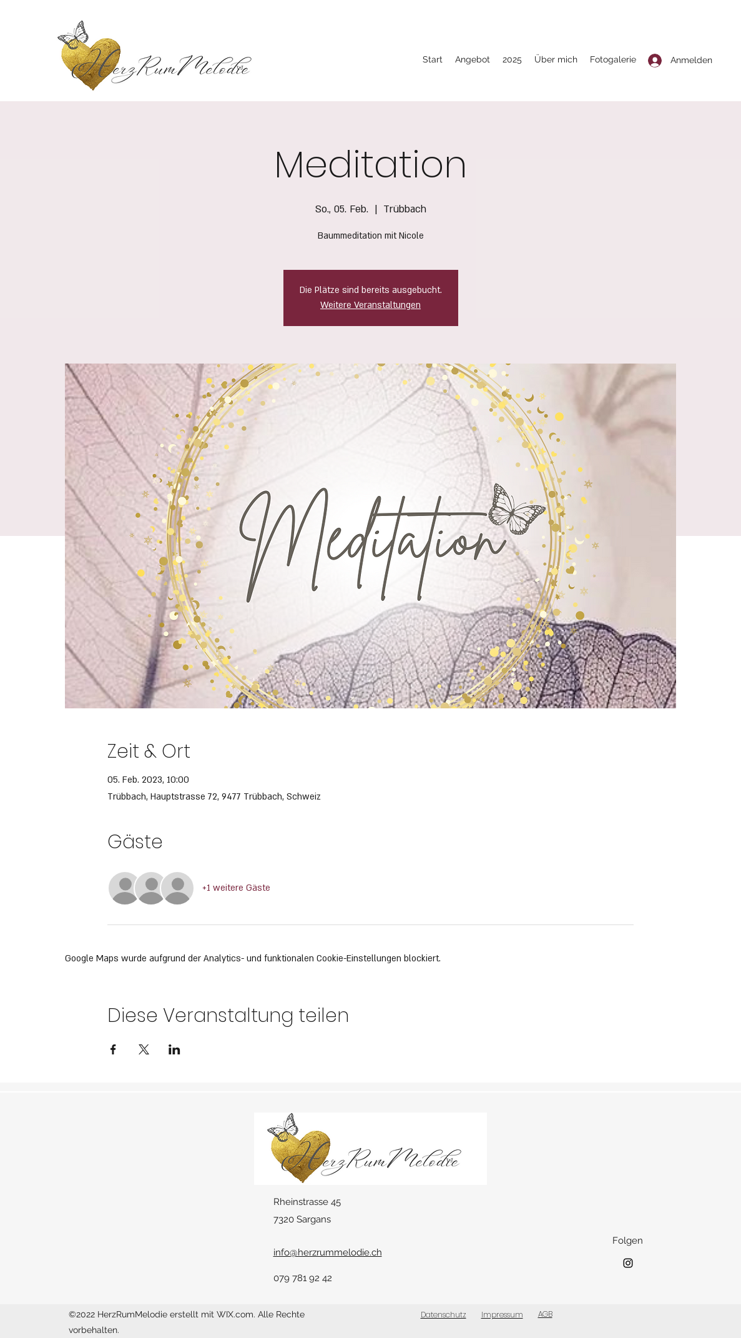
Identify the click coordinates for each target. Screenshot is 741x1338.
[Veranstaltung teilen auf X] (144, 1049)
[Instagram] (628, 1263)
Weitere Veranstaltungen (370, 305)
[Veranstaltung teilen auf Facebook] (113, 1049)
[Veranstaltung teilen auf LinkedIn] (174, 1049)
